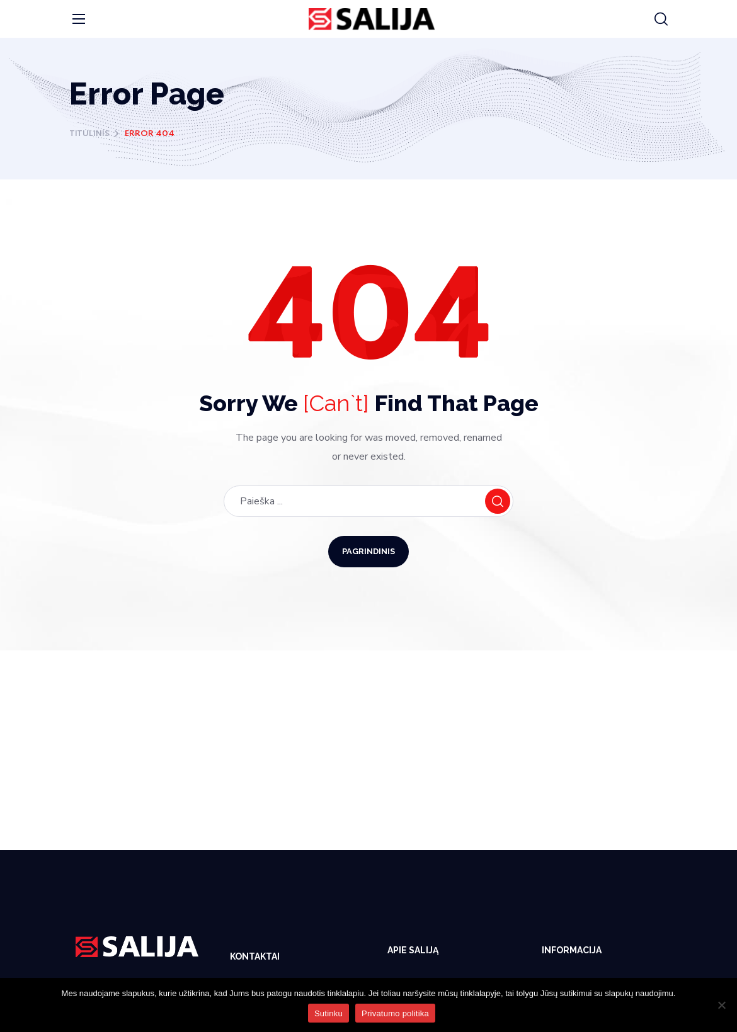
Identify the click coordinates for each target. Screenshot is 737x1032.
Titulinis (89, 134)
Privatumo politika (395, 1013)
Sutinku (328, 1013)
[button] (661, 19)
